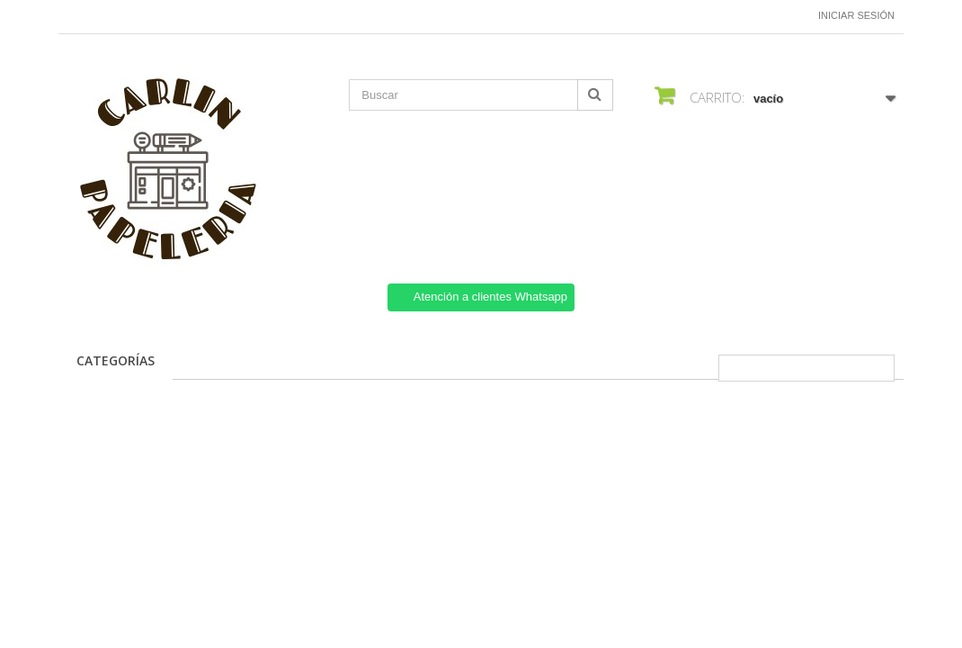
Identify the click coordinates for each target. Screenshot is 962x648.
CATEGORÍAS (115, 360)
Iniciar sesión (856, 15)
